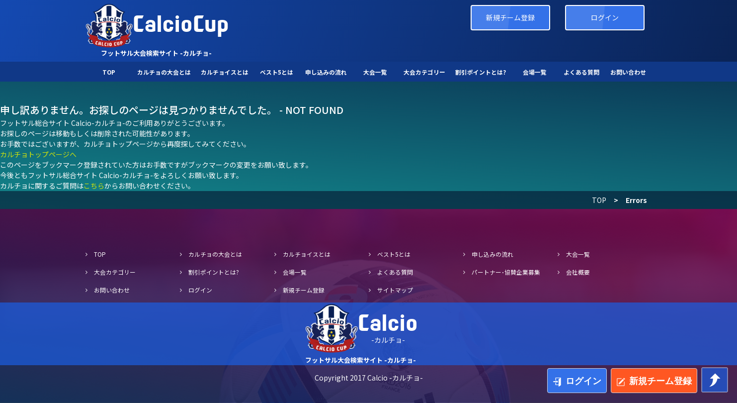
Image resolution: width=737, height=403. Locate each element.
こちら (93, 186)
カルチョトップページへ (38, 154)
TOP (599, 200)
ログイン (605, 17)
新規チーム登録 (510, 17)
